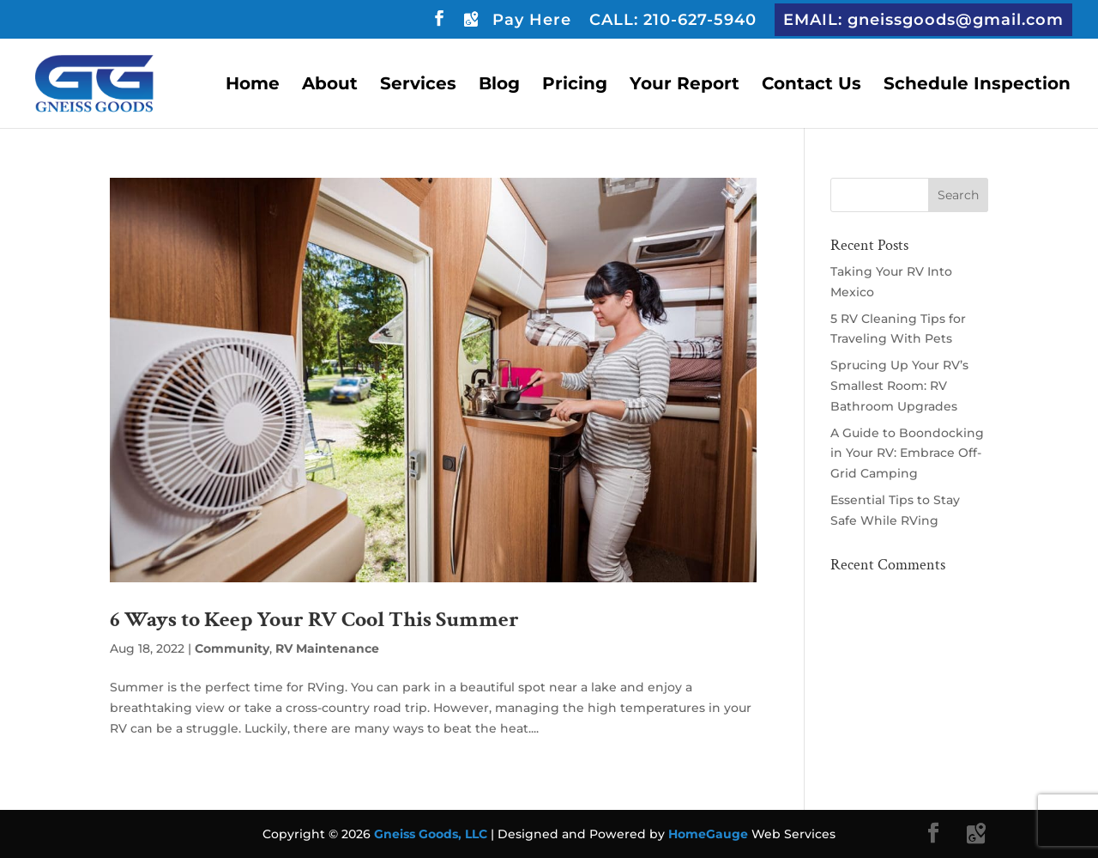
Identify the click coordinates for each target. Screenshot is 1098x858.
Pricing (574, 85)
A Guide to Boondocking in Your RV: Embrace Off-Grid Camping (907, 453)
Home (253, 85)
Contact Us (811, 85)
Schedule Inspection (977, 85)
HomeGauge (708, 834)
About (330, 85)
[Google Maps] (470, 23)
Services (418, 85)
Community (232, 648)
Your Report (684, 85)
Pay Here (531, 20)
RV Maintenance (327, 648)
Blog (499, 85)
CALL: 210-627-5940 (673, 20)
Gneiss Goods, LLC (432, 834)
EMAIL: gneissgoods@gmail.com (923, 19)
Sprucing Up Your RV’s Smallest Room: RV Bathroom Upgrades (899, 385)
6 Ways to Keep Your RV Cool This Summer (314, 619)
